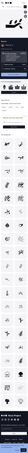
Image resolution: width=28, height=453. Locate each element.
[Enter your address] (14, 428)
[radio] (14, 56)
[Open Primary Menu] (2, 3)
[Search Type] (3, 6)
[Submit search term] (25, 6)
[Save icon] (25, 12)
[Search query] (14, 122)
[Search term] (15, 6)
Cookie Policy (16, 445)
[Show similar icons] (25, 16)
